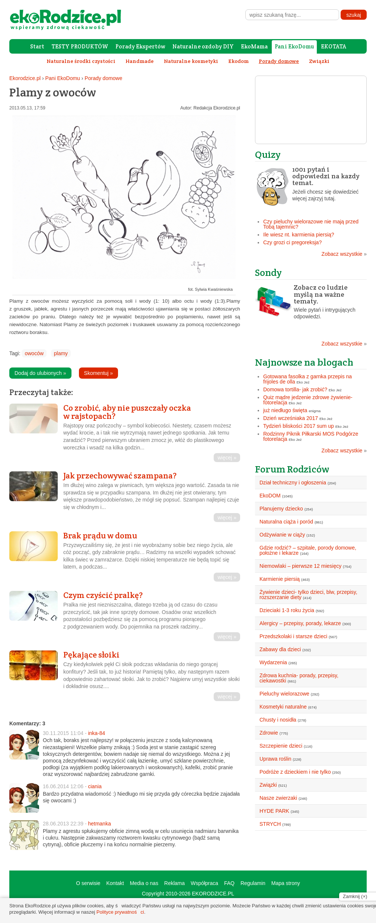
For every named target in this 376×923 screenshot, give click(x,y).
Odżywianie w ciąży (282, 535)
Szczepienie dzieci (280, 746)
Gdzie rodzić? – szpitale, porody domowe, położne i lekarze (307, 550)
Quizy (268, 154)
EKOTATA (333, 46)
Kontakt (115, 883)
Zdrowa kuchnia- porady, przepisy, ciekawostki (298, 678)
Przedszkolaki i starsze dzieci (293, 636)
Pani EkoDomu (294, 46)
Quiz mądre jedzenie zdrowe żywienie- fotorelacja (308, 399)
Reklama (174, 883)
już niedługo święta (285, 410)
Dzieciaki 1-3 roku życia (286, 610)
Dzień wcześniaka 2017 (290, 418)
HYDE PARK (274, 811)
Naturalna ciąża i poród (286, 522)
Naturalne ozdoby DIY (203, 46)
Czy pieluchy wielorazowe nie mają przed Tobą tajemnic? (311, 224)
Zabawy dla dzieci (280, 649)
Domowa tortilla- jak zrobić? (295, 389)
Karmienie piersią (279, 579)
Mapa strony (285, 883)
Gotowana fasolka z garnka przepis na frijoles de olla (307, 379)
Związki (319, 61)
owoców (34, 353)
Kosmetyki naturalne (283, 707)
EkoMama (254, 46)
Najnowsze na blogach (304, 362)
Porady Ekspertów (140, 46)
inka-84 (96, 733)
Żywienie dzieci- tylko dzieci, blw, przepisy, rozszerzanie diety (308, 594)
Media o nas (144, 883)
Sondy (268, 272)
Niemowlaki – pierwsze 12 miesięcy (300, 566)
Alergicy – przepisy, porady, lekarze (300, 623)
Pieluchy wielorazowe (284, 694)
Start (37, 46)
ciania (95, 786)
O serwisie (88, 883)
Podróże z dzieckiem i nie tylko (295, 772)
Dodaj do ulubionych (40, 373)
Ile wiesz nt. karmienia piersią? (298, 235)
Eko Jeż (303, 382)
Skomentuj (98, 373)
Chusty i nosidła (277, 720)
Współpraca (204, 883)
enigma (315, 411)
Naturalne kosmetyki (191, 61)
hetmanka (99, 824)
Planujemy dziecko (281, 509)
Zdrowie (268, 733)
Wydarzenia (273, 662)
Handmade (139, 61)
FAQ (229, 883)
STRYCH (270, 824)
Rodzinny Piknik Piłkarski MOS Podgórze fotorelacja (310, 436)
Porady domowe (103, 78)
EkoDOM (270, 496)
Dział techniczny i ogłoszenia (292, 483)
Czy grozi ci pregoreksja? (292, 242)
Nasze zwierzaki (278, 798)
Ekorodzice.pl (25, 78)
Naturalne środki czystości (81, 61)
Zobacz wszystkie (344, 254)
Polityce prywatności (120, 912)
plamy (61, 353)
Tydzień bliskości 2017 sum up (298, 426)
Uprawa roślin (275, 759)
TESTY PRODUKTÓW (79, 46)
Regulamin (252, 883)
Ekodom (238, 61)
